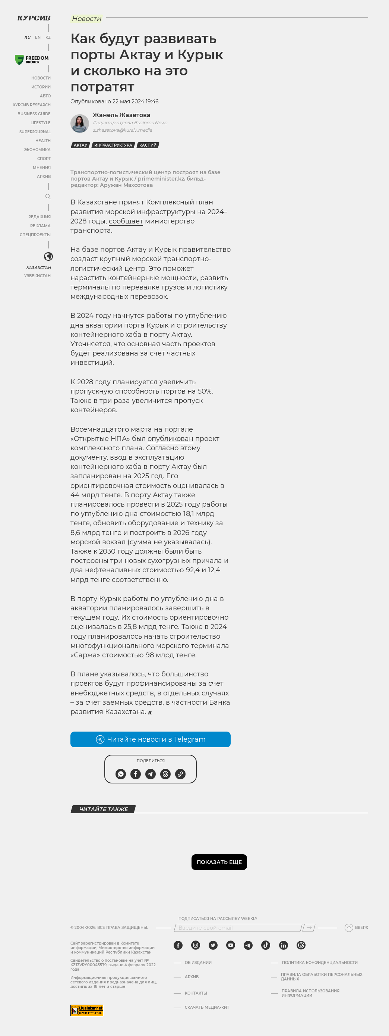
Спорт (43, 158)
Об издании (198, 963)
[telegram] (248, 945)
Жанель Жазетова (122, 115)
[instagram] (195, 945)
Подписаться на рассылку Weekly (217, 919)
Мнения (41, 167)
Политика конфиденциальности (320, 963)
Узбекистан (37, 275)
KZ (47, 37)
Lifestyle (40, 122)
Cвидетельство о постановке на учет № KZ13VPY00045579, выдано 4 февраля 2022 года (113, 965)
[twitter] (213, 945)
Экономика (37, 149)
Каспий (147, 145)
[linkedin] (283, 945)
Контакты (196, 993)
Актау (80, 145)
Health (42, 140)
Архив (43, 176)
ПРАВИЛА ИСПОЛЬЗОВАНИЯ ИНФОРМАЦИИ (310, 993)
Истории (40, 86)
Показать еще (219, 862)
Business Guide (33, 113)
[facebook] (178, 945)
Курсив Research (31, 104)
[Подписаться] (308, 928)
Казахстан (38, 267)
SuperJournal (34, 131)
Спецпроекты (34, 234)
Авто (44, 95)
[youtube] (230, 945)
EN (37, 37)
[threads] (301, 945)
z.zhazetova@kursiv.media (122, 130)
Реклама (40, 225)
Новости (40, 77)
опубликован (170, 439)
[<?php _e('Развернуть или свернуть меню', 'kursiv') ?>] (48, 257)
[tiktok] (265, 945)
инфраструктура (113, 145)
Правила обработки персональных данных (322, 977)
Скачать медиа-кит (207, 1007)
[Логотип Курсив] (33, 17)
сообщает (126, 221)
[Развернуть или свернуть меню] (47, 197)
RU (27, 37)
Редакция (39, 216)
